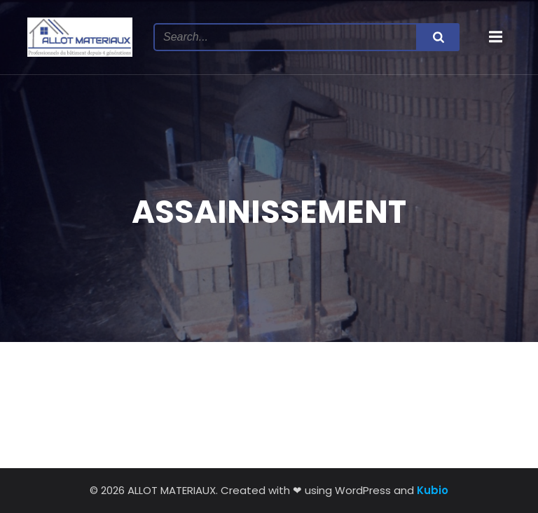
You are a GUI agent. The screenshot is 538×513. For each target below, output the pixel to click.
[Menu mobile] (496, 37)
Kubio (432, 490)
